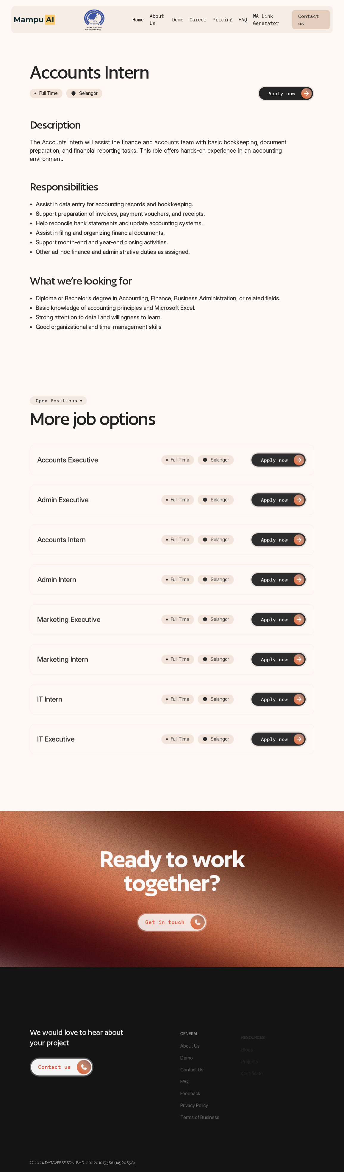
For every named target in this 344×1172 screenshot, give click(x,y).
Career (198, 20)
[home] (71, 19)
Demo (177, 20)
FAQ (242, 20)
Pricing (222, 20)
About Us (157, 19)
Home (138, 20)
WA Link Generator (266, 19)
